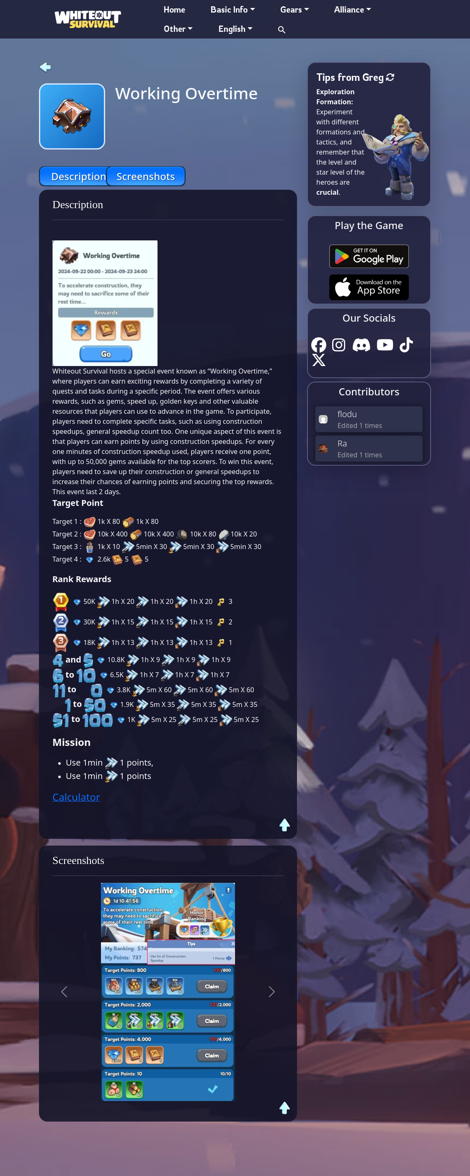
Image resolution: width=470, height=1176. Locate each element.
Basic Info (229, 9)
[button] (282, 28)
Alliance (349, 9)
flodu (347, 414)
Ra (342, 443)
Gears (291, 9)
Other (175, 28)
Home (174, 9)
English (231, 28)
